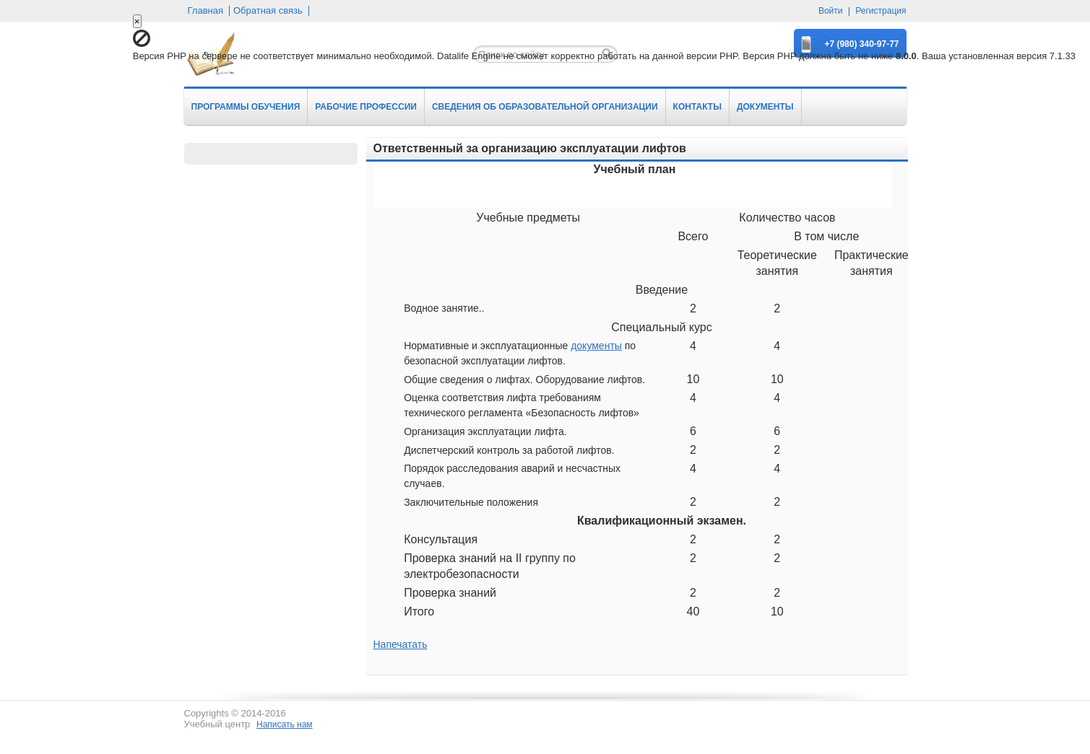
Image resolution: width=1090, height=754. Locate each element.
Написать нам (284, 724)
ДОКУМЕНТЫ (765, 107)
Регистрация (880, 11)
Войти (830, 11)
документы (596, 345)
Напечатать (400, 644)
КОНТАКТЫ (697, 107)
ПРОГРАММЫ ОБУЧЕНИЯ (245, 107)
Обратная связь (268, 11)
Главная (205, 11)
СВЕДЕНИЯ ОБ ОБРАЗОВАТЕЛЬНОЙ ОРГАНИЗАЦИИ (545, 107)
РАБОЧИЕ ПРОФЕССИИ (366, 107)
